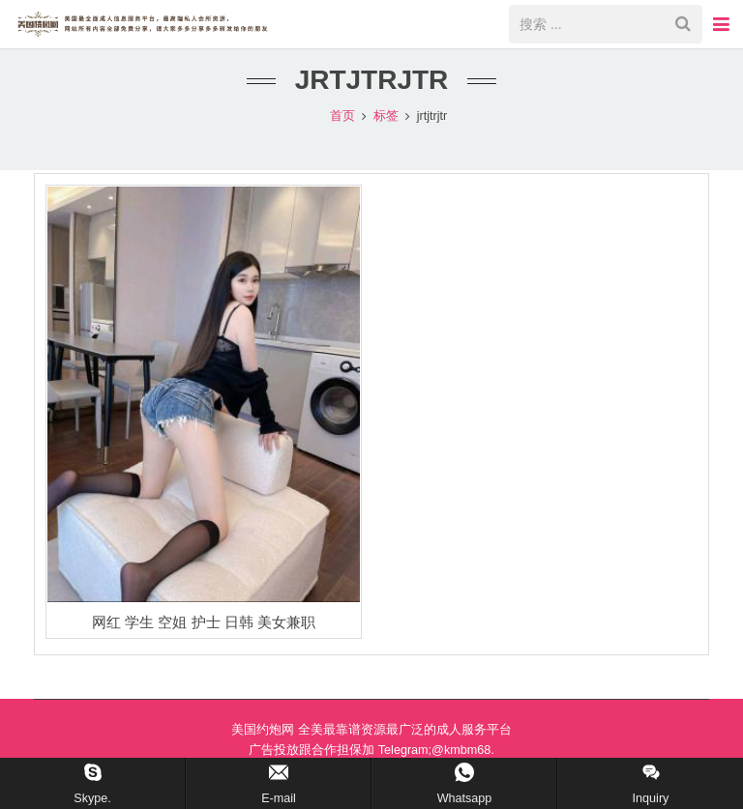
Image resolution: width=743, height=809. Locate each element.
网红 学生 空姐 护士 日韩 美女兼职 (203, 642)
